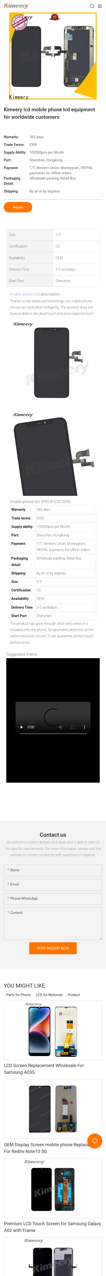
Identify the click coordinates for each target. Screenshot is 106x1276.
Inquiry (18, 207)
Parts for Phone (18, 995)
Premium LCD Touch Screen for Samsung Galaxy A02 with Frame (52, 1227)
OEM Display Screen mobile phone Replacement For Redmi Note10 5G (52, 1148)
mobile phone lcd (25, 294)
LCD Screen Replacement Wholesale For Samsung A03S (44, 1069)
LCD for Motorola (49, 995)
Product (74, 995)
